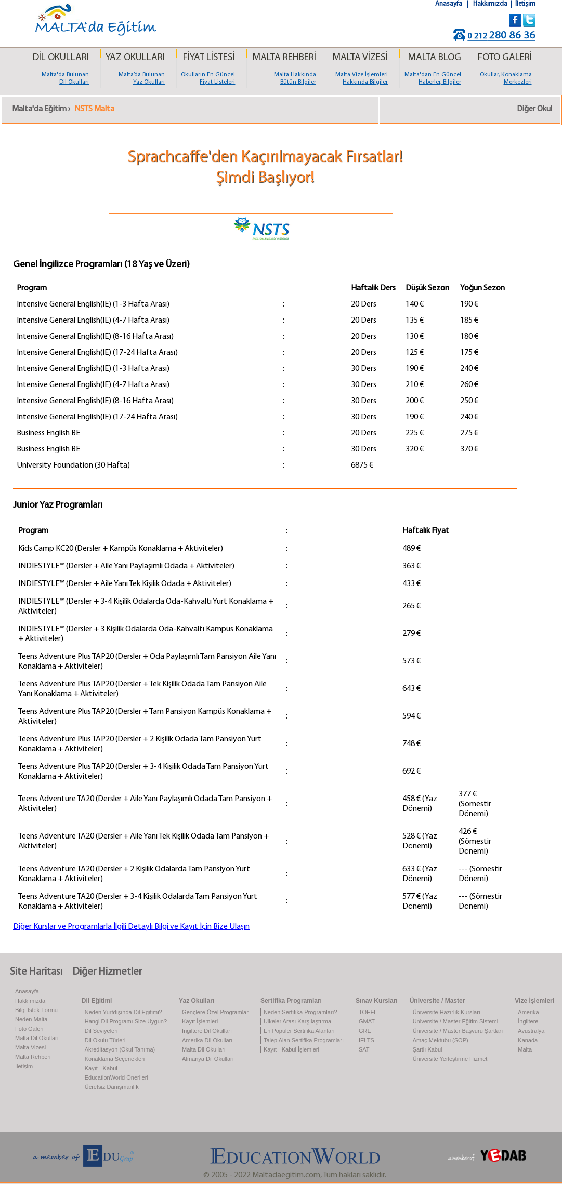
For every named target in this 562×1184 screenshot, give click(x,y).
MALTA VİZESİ (360, 58)
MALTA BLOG (434, 58)
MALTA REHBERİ (284, 58)
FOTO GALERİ (505, 58)
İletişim (525, 4)
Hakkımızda (491, 4)
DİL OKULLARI (61, 58)
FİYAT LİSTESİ (209, 58)
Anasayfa (449, 4)
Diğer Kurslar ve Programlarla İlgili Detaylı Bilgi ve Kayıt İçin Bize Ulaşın (131, 927)
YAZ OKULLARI (135, 58)
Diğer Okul (534, 109)
